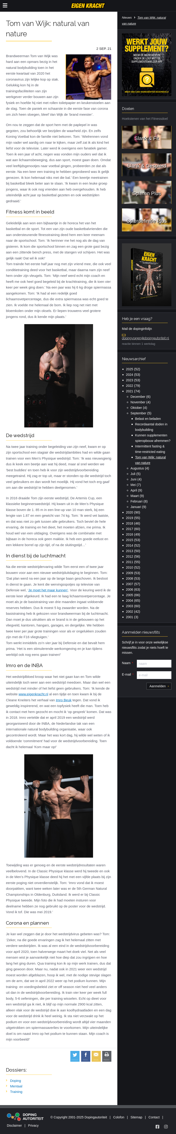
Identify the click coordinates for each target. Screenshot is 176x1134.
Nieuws (127, 17)
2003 (129, 606)
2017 (129, 529)
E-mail (126, 674)
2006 (129, 589)
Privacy (33, 1125)
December (138, 397)
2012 (129, 556)
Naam (126, 663)
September (138, 413)
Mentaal (16, 1086)
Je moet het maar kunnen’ (48, 590)
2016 (129, 534)
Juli (133, 474)
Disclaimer (14, 1125)
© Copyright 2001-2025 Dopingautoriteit (78, 1117)
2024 (129, 374)
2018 (129, 523)
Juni (134, 479)
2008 (129, 578)
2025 (129, 369)
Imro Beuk (64, 700)
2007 (129, 584)
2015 (129, 540)
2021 (129, 391)
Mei (133, 485)
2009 (129, 573)
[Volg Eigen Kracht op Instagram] (166, 1126)
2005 (129, 595)
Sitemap (136, 1117)
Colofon (118, 1117)
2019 (129, 518)
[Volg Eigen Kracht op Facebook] (157, 1126)
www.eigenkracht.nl (33, 694)
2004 (129, 600)
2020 (129, 512)
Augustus (137, 468)
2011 (129, 562)
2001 (129, 617)
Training (16, 1092)
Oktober (136, 408)
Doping (15, 1081)
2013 (129, 551)
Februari (137, 501)
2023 (129, 380)
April (134, 490)
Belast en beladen (148, 419)
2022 (129, 385)
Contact (154, 1117)
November (138, 402)
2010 (129, 567)
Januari (136, 507)
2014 (129, 545)
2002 (129, 611)
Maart (135, 496)
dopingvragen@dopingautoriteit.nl (145, 338)
